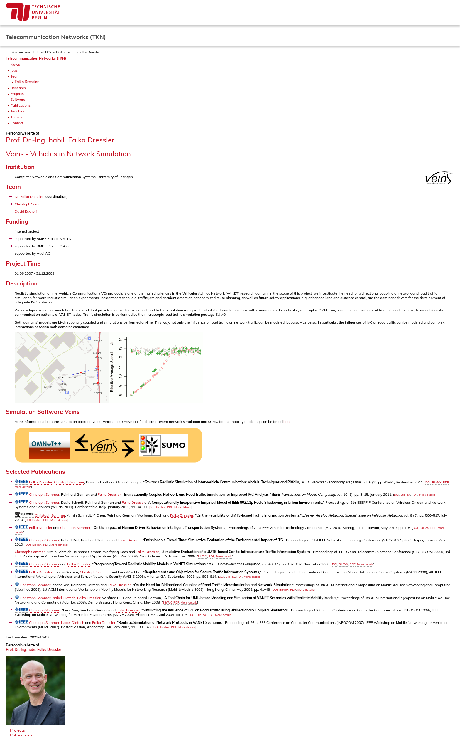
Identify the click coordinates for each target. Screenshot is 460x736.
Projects (17, 93)
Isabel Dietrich (63, 598)
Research (18, 87)
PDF (446, 482)
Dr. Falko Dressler (29, 196)
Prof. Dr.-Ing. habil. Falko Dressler (33, 649)
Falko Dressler (89, 52)
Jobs (14, 70)
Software (18, 99)
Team (70, 52)
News (15, 64)
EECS (47, 52)
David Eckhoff (26, 211)
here (287, 421)
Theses (16, 117)
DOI (428, 482)
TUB (36, 52)
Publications (21, 105)
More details (23, 487)
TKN (58, 52)
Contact (17, 123)
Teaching (18, 111)
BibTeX (437, 482)
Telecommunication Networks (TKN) (36, 58)
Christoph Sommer (30, 204)
